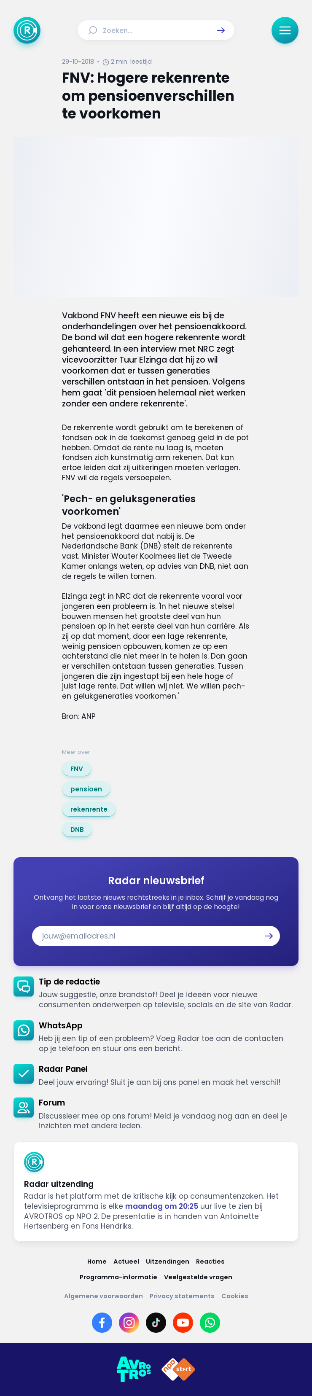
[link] (76, 768)
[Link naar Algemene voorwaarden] (103, 1296)
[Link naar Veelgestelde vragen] (198, 1277)
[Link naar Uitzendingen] (167, 1261)
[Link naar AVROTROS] (133, 1369)
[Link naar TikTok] (156, 1323)
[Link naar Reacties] (210, 1261)
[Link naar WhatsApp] (210, 1323)
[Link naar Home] (97, 1261)
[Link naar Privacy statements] (182, 1296)
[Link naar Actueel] (126, 1261)
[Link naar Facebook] (102, 1323)
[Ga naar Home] (26, 30)
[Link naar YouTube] (183, 1323)
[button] (221, 30)
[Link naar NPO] (178, 1369)
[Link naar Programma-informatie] (118, 1277)
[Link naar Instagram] (129, 1323)
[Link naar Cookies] (234, 1296)
